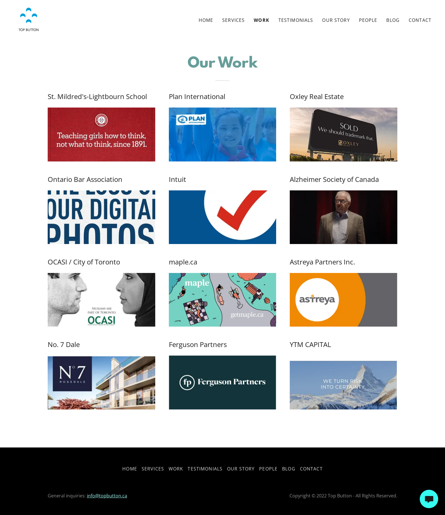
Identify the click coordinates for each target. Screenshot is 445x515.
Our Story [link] (336, 20)
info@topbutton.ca (107, 496)
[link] (28, 18)
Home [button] (129, 469)
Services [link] (233, 20)
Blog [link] (393, 20)
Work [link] (261, 20)
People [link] (368, 20)
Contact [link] (420, 20)
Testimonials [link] (295, 20)
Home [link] (206, 20)
